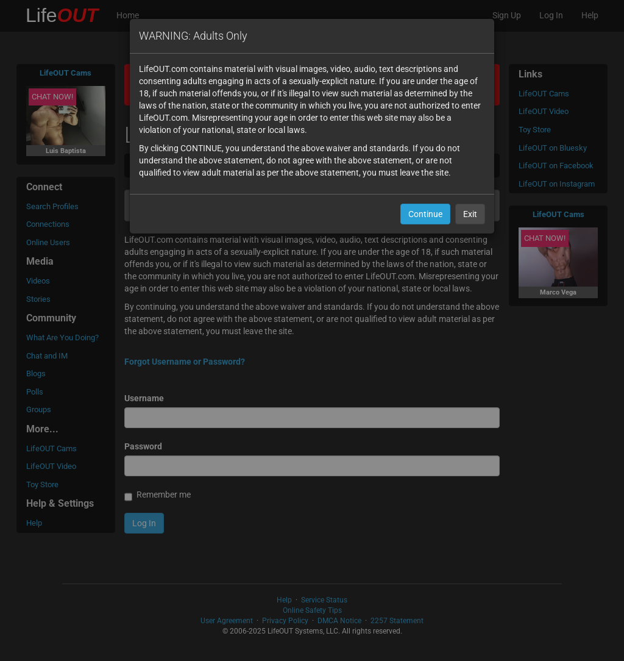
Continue (425, 214)
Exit (470, 214)
